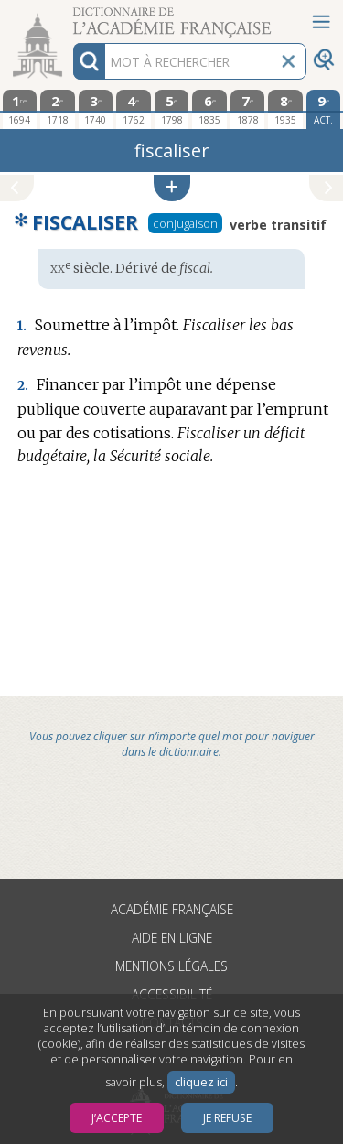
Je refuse (227, 1118)
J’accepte (116, 1118)
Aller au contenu (71, 16)
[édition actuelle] (323, 109)
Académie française (172, 909)
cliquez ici (201, 1082)
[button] (172, 188)
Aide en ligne (172, 937)
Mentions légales (171, 966)
